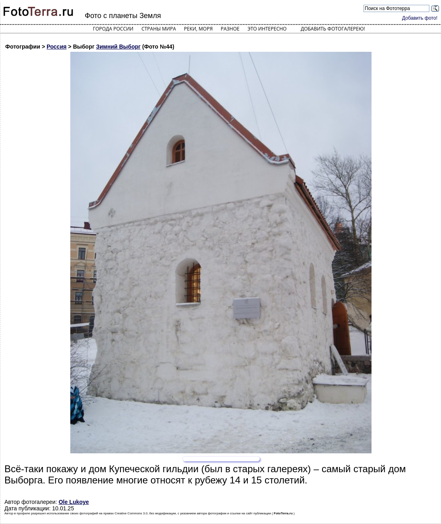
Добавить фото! (419, 18)
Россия (57, 46)
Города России (113, 28)
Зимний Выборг (118, 46)
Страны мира (158, 28)
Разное (230, 28)
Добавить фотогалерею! (333, 28)
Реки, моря (198, 28)
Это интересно (267, 28)
